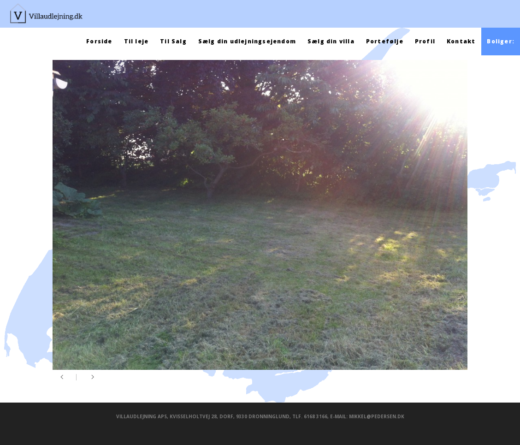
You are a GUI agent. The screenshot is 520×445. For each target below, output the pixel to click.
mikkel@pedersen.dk (376, 416)
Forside (99, 41)
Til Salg (173, 41)
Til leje (136, 41)
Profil (425, 41)
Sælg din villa (331, 41)
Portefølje (384, 41)
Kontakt (461, 41)
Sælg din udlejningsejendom (247, 41)
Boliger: (500, 41)
